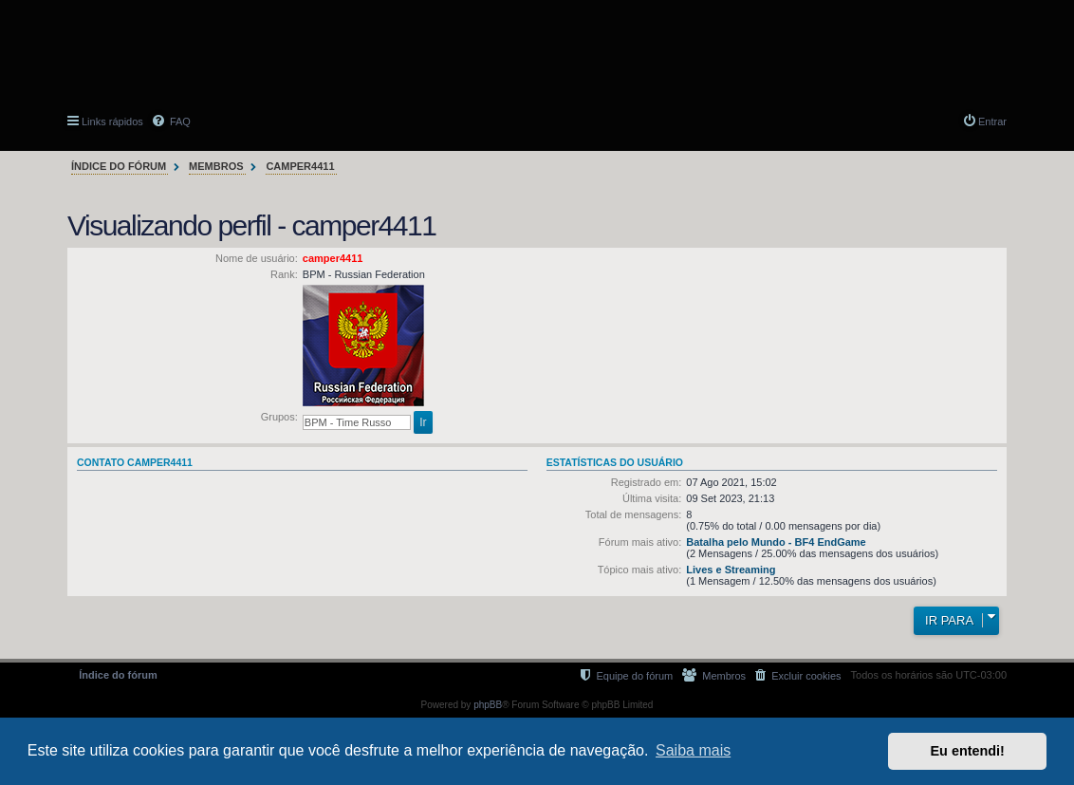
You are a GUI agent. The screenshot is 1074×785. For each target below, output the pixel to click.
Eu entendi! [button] (968, 750)
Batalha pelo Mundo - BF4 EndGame (775, 542)
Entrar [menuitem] (992, 121)
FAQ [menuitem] (179, 121)
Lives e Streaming (730, 569)
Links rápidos (112, 121)
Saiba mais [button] (693, 750)
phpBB (487, 705)
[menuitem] (798, 675)
